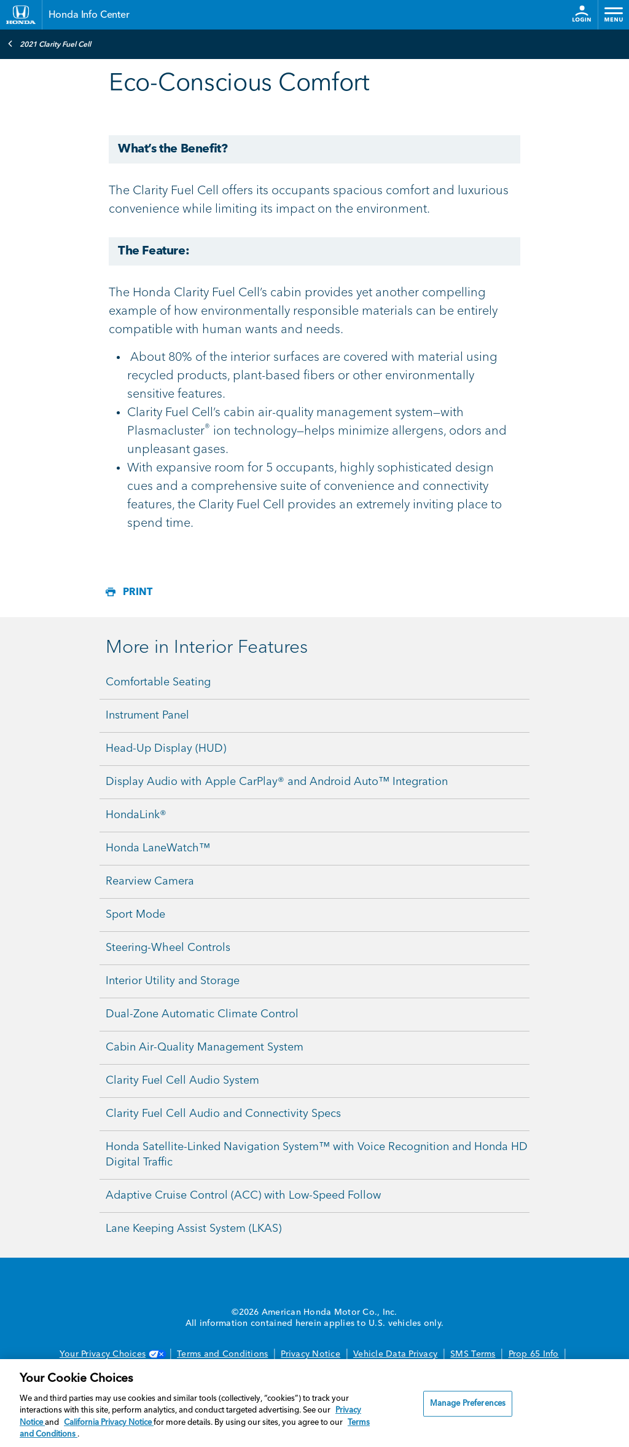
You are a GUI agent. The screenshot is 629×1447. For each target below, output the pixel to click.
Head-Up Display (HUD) (166, 748)
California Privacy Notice (109, 1423)
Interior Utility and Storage (173, 981)
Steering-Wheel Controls (168, 947)
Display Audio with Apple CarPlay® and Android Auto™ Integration (277, 781)
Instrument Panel (147, 715)
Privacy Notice (310, 1354)
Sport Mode (135, 914)
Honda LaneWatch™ (158, 848)
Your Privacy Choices (112, 1354)
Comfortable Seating (158, 682)
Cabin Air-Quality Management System (204, 1047)
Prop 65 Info (534, 1354)
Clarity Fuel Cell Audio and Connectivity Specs (223, 1113)
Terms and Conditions (222, 1354)
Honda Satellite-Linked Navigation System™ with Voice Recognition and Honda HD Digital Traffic (317, 1154)
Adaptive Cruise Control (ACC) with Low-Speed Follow (243, 1195)
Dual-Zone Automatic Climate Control (202, 1014)
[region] (314, 1403)
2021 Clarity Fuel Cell (49, 43)
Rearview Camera (150, 881)
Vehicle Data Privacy (395, 1354)
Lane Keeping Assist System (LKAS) (193, 1228)
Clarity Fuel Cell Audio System (182, 1080)
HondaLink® (136, 815)
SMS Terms (472, 1354)
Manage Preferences (468, 1404)
